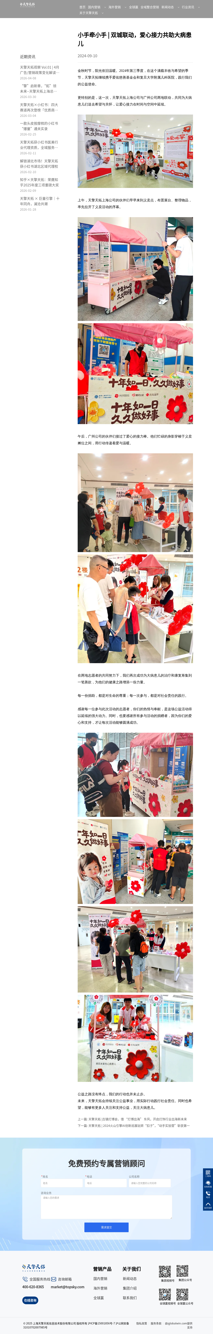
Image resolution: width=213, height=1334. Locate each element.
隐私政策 (141, 1323)
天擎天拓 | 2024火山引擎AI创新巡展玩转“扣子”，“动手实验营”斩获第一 (139, 1125)
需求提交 (106, 1227)
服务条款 (156, 1323)
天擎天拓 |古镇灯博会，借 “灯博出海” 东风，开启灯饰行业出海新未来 (137, 1119)
